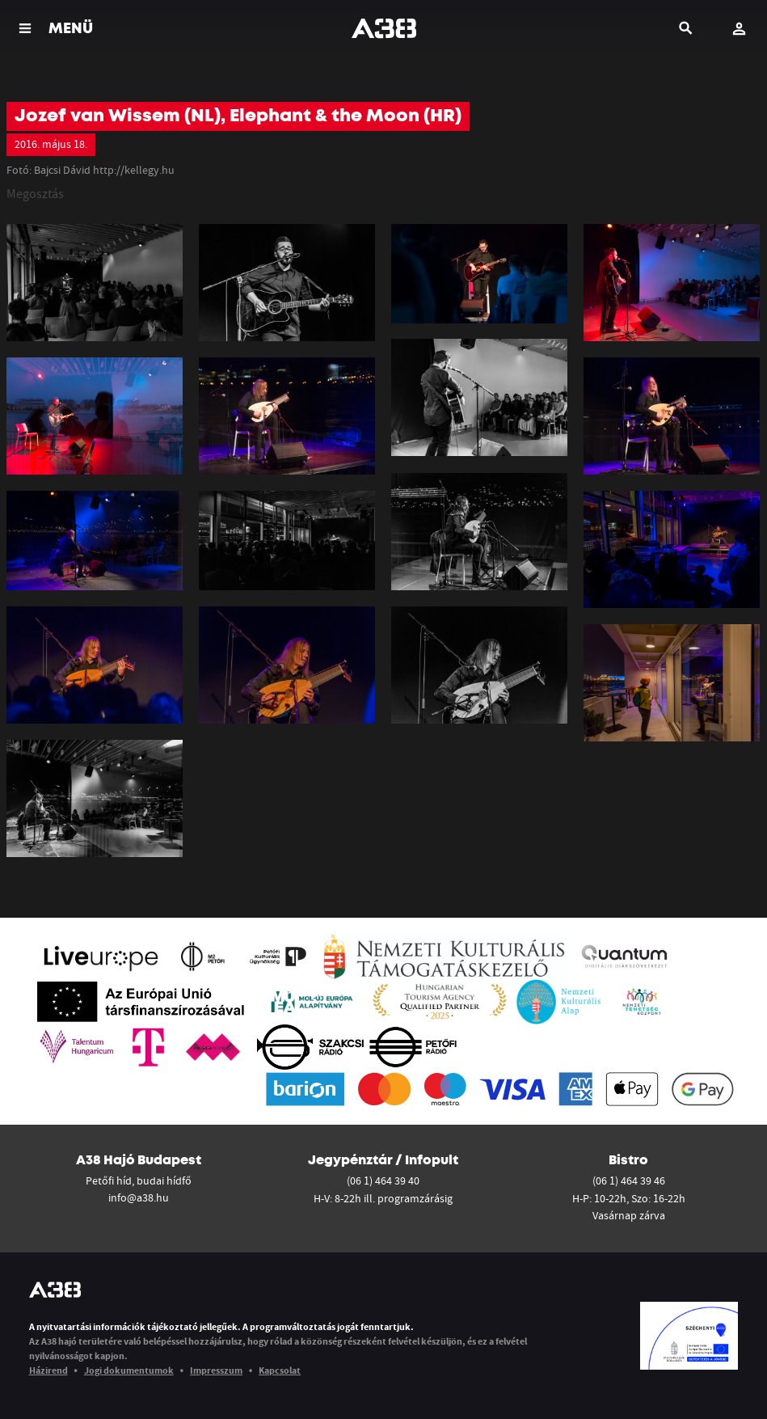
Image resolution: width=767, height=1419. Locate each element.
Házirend (48, 1370)
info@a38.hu (138, 1197)
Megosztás (35, 193)
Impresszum (216, 1370)
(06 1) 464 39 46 (628, 1180)
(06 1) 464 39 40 (383, 1180)
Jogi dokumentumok (129, 1370)
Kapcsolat (280, 1370)
